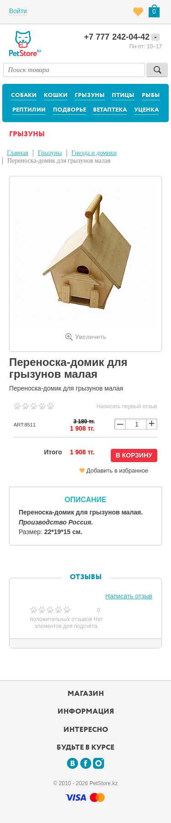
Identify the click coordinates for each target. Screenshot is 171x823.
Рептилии (29, 110)
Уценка (146, 110)
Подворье (69, 110)
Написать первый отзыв (127, 406)
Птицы (123, 95)
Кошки (55, 95)
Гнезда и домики (94, 152)
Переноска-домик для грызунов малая (58, 160)
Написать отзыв (128, 596)
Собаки (23, 95)
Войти (18, 11)
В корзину (134, 455)
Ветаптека (110, 110)
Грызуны (90, 95)
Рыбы (151, 95)
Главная (17, 152)
